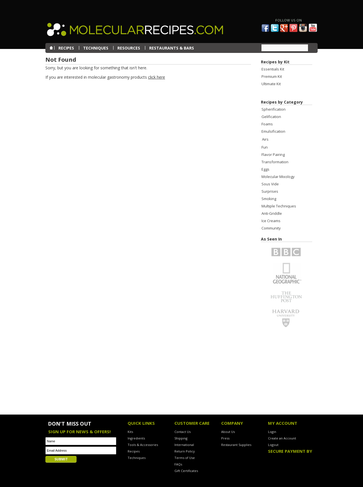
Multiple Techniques (278, 206)
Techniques (136, 458)
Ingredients (136, 438)
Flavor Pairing (273, 154)
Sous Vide (270, 183)
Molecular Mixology (278, 176)
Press (225, 438)
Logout (273, 445)
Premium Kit (271, 76)
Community (271, 228)
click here (156, 77)
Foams (267, 123)
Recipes (134, 451)
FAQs (178, 464)
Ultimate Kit (271, 83)
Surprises (269, 191)
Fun (264, 147)
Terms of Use (184, 458)
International (184, 445)
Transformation (274, 161)
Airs (265, 139)
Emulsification (273, 131)
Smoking (268, 198)
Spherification (273, 109)
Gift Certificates (186, 471)
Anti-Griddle (271, 213)
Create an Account (282, 438)
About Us (228, 432)
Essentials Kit (272, 69)
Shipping (180, 438)
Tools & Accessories (143, 445)
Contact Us (182, 432)
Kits (130, 432)
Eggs (265, 169)
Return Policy (184, 451)
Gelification (271, 116)
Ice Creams (270, 220)
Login (272, 432)
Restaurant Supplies (236, 445)
